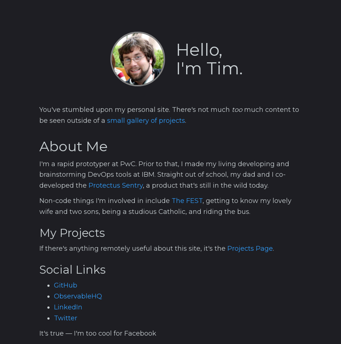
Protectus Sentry (116, 185)
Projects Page (250, 249)
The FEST (187, 201)
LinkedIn (68, 307)
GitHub (65, 285)
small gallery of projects (146, 121)
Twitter (65, 318)
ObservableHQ (78, 296)
